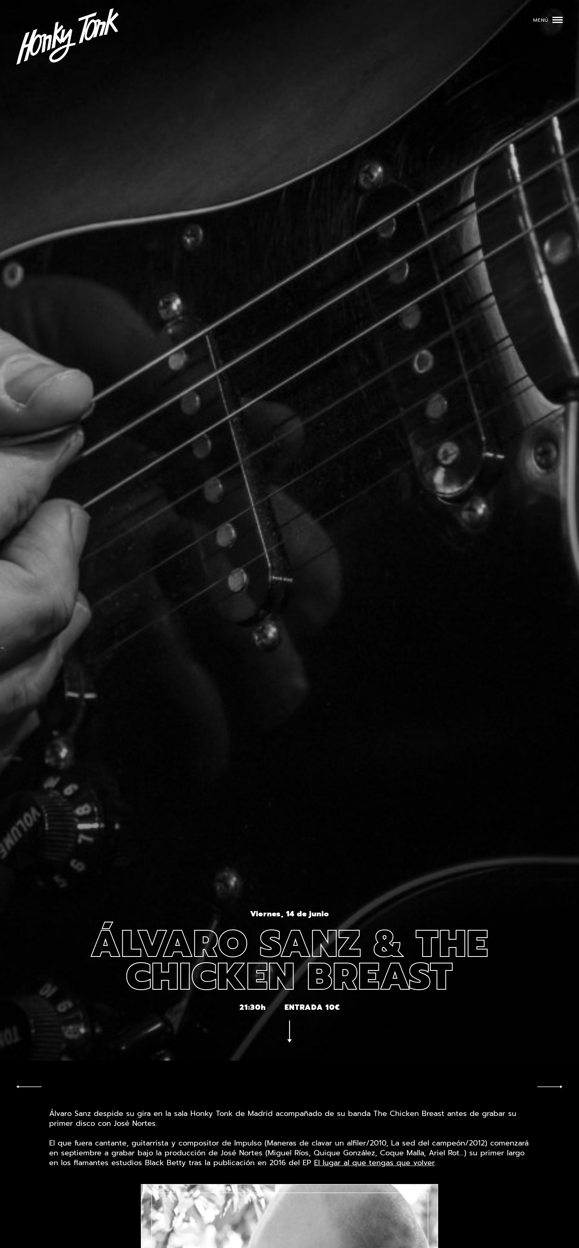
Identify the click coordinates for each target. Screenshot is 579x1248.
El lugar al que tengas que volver (374, 1162)
